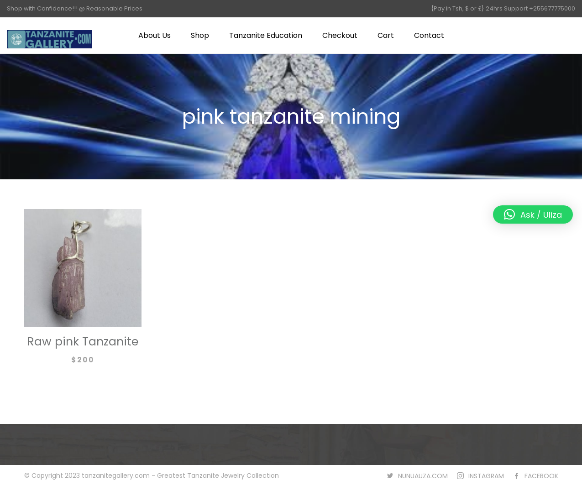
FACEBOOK (541, 476)
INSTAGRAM (486, 476)
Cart (386, 35)
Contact (429, 35)
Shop (200, 35)
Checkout (339, 35)
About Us (154, 35)
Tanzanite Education (265, 35)
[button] (533, 214)
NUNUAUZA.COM (423, 476)
